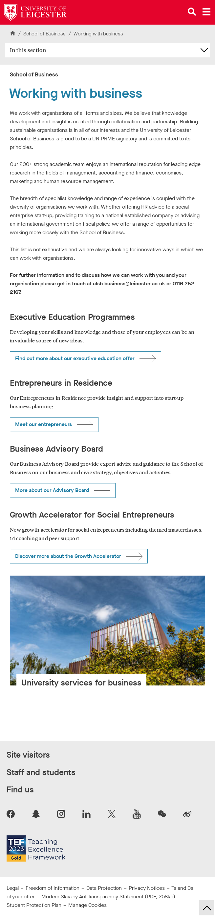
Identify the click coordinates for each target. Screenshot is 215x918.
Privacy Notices (147, 888)
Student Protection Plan (34, 905)
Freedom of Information (52, 888)
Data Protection (104, 888)
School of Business (45, 34)
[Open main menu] (206, 12)
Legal (13, 888)
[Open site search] (192, 12)
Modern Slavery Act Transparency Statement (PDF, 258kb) (108, 896)
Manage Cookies (87, 905)
